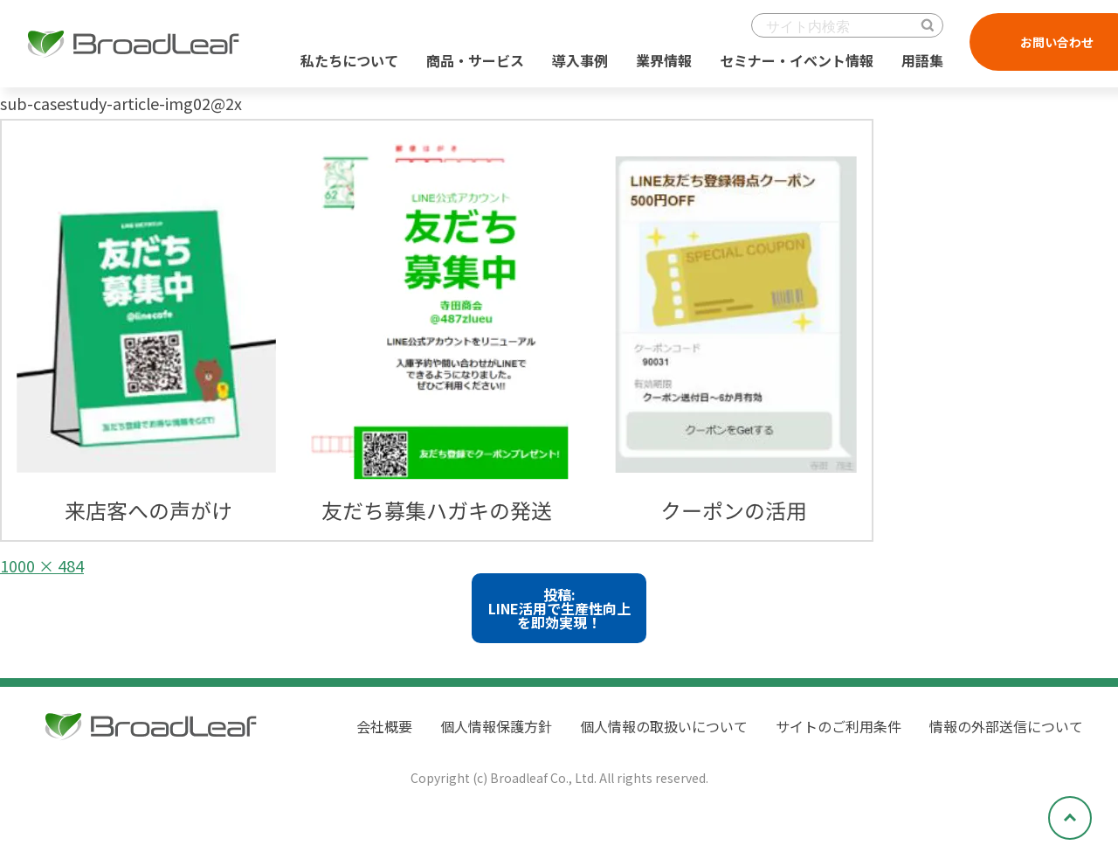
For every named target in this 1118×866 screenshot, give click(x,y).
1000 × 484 (42, 565)
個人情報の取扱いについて (664, 726)
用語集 (922, 60)
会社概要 (384, 726)
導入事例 (580, 60)
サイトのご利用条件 (838, 726)
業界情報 (664, 60)
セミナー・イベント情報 (796, 60)
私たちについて (349, 60)
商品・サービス (475, 60)
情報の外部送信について (1006, 726)
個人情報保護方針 (496, 726)
